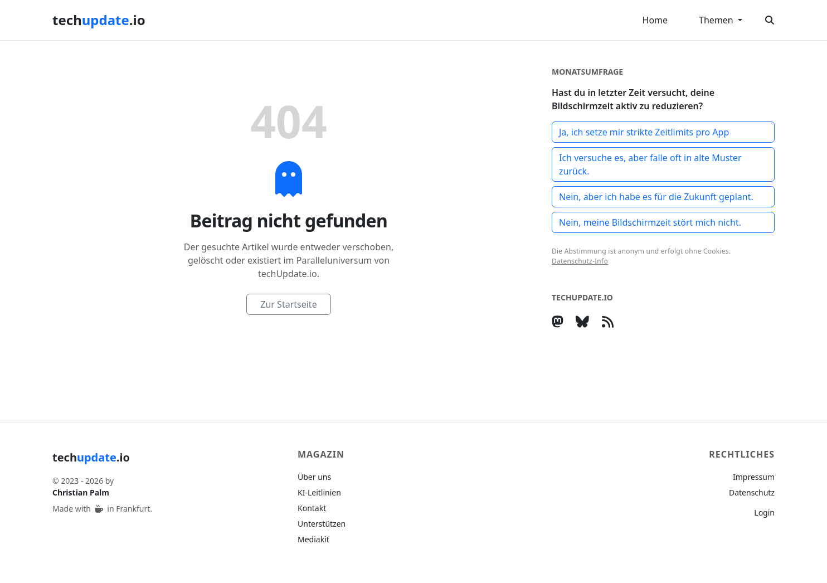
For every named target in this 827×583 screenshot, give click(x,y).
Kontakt (312, 508)
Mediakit (313, 539)
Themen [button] (717, 20)
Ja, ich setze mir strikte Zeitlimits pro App (644, 132)
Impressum (754, 477)
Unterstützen (322, 523)
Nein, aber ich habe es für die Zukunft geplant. (656, 197)
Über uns (314, 477)
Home (655, 20)
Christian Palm (80, 492)
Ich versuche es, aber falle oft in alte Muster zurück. (650, 164)
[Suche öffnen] (770, 20)
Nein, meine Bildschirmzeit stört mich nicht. (650, 222)
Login (764, 512)
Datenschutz (752, 492)
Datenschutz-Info (580, 261)
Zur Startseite (288, 304)
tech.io (98, 20)
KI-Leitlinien (319, 492)
